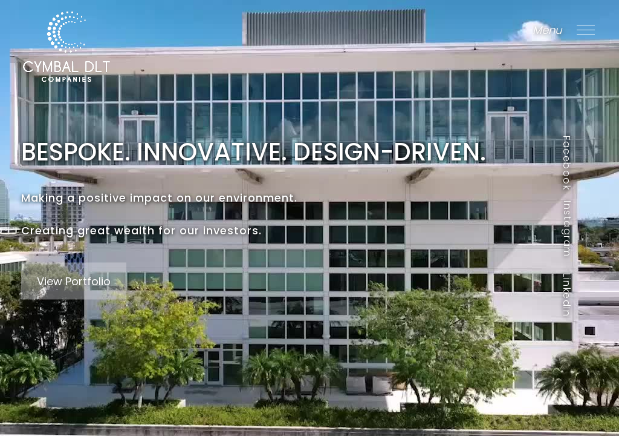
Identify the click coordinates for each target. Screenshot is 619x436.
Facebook (567, 163)
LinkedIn (567, 295)
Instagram (567, 228)
